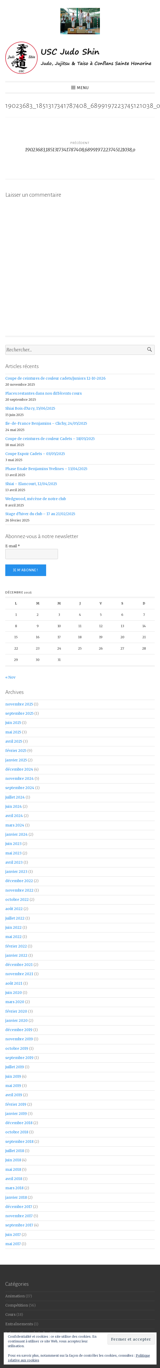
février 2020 (16, 1011)
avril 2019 (13, 1095)
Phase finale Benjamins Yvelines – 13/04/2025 (46, 469)
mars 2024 (14, 825)
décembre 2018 (18, 1123)
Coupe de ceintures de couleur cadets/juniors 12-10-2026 (55, 378)
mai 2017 (13, 1244)
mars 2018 (14, 1188)
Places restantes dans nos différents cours (43, 393)
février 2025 (15, 750)
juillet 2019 (14, 1067)
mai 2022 (13, 937)
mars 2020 (14, 1002)
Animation (15, 1296)
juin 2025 (13, 723)
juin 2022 (13, 927)
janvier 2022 (16, 955)
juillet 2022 (15, 918)
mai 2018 (13, 1169)
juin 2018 (13, 1160)
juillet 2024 (15, 797)
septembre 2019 (19, 1058)
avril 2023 (14, 862)
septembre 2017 (19, 1225)
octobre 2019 (16, 1048)
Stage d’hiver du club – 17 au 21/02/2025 (40, 514)
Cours (10, 1314)
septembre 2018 (19, 1141)
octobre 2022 (17, 899)
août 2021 (13, 983)
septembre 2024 (19, 788)
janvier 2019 (16, 1113)
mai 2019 (13, 1086)
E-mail (12, 546)
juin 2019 (13, 1076)
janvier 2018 (16, 1197)
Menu (83, 88)
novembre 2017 (19, 1216)
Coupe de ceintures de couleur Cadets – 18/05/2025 (50, 439)
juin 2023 (13, 844)
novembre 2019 (19, 1039)
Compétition (16, 1305)
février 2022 (16, 946)
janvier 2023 (16, 871)
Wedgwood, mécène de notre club (35, 499)
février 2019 (15, 1104)
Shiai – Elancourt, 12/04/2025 (31, 484)
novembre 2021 (19, 974)
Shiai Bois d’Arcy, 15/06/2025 (30, 408)
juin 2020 (13, 992)
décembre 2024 (19, 769)
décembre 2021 (19, 965)
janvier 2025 (16, 760)
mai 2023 (13, 853)
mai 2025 (13, 732)
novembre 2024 (19, 778)
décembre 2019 (18, 1030)
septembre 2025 (19, 713)
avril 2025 (13, 741)
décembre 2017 (18, 1207)
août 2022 (14, 909)
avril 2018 (13, 1179)
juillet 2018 (14, 1151)
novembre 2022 (19, 890)
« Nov (10, 677)
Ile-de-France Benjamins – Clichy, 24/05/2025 (46, 423)
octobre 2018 (16, 1132)
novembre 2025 (19, 704)
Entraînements (19, 1324)
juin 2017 (13, 1234)
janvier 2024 (16, 834)
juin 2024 (13, 806)
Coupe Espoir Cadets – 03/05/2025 (35, 454)
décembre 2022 (19, 881)
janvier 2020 (16, 1020)
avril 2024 (14, 816)
